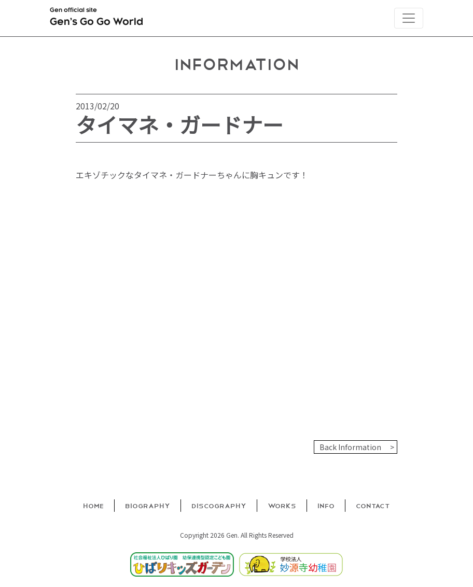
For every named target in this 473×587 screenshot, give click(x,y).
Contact (373, 505)
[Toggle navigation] (408, 18)
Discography (218, 505)
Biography (147, 505)
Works (282, 505)
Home (93, 505)
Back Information (350, 447)
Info (326, 505)
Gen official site (96, 19)
